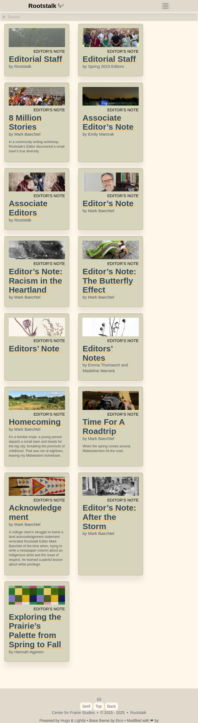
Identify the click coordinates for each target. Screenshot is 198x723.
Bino (119, 720)
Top (99, 706)
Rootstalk (46, 5)
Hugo (65, 720)
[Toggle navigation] (165, 6)
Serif (86, 706)
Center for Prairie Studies (73, 712)
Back (111, 706)
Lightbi (80, 720)
